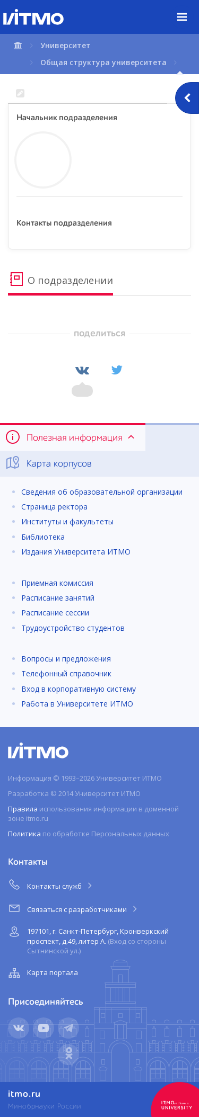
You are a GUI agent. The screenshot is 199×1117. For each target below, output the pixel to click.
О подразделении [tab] (60, 279)
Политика (24, 833)
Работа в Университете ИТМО (77, 704)
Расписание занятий (57, 598)
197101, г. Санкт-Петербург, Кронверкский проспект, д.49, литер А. (87, 939)
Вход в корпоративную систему (78, 689)
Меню (188, 9)
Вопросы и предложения (66, 659)
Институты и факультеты (67, 521)
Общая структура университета (103, 62)
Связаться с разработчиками (73, 907)
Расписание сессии (55, 612)
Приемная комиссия (57, 583)
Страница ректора (54, 507)
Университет (65, 45)
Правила (23, 809)
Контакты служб (51, 884)
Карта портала (42, 972)
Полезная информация (70, 436)
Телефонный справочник (66, 673)
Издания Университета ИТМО (76, 552)
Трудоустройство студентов (73, 628)
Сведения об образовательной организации (102, 492)
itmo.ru (24, 1094)
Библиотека (43, 537)
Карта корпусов (48, 462)
